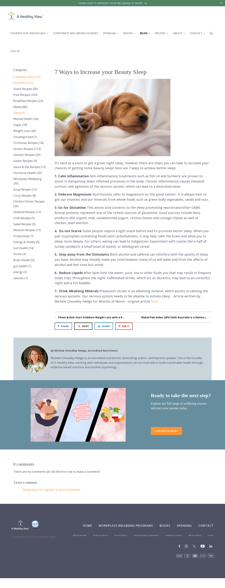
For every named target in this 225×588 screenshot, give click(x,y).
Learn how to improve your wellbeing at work (112, 3)
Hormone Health (27, 173)
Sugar (20, 125)
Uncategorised (25, 137)
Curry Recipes (24, 195)
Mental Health (25, 119)
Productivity (23, 236)
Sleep (19, 113)
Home (87, 526)
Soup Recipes (25, 189)
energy (20, 272)
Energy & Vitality (26, 242)
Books (165, 526)
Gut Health (23, 248)
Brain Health (23, 260)
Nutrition (23, 83)
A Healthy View (26, 77)
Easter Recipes (25, 161)
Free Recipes (25, 95)
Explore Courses (166, 431)
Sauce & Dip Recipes (29, 167)
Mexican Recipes (27, 230)
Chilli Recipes (24, 218)
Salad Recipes (24, 224)
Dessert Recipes (26, 155)
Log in (14, 51)
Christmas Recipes (28, 143)
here (154, 301)
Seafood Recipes (27, 212)
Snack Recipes (25, 89)
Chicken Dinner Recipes (29, 203)
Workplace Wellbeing (27, 181)
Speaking (184, 526)
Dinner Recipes (27, 149)
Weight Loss (24, 131)
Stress (19, 254)
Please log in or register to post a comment (51, 490)
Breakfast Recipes (28, 101)
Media (20, 107)
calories (20, 278)
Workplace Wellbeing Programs (126, 526)
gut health (22, 266)
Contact (206, 526)
